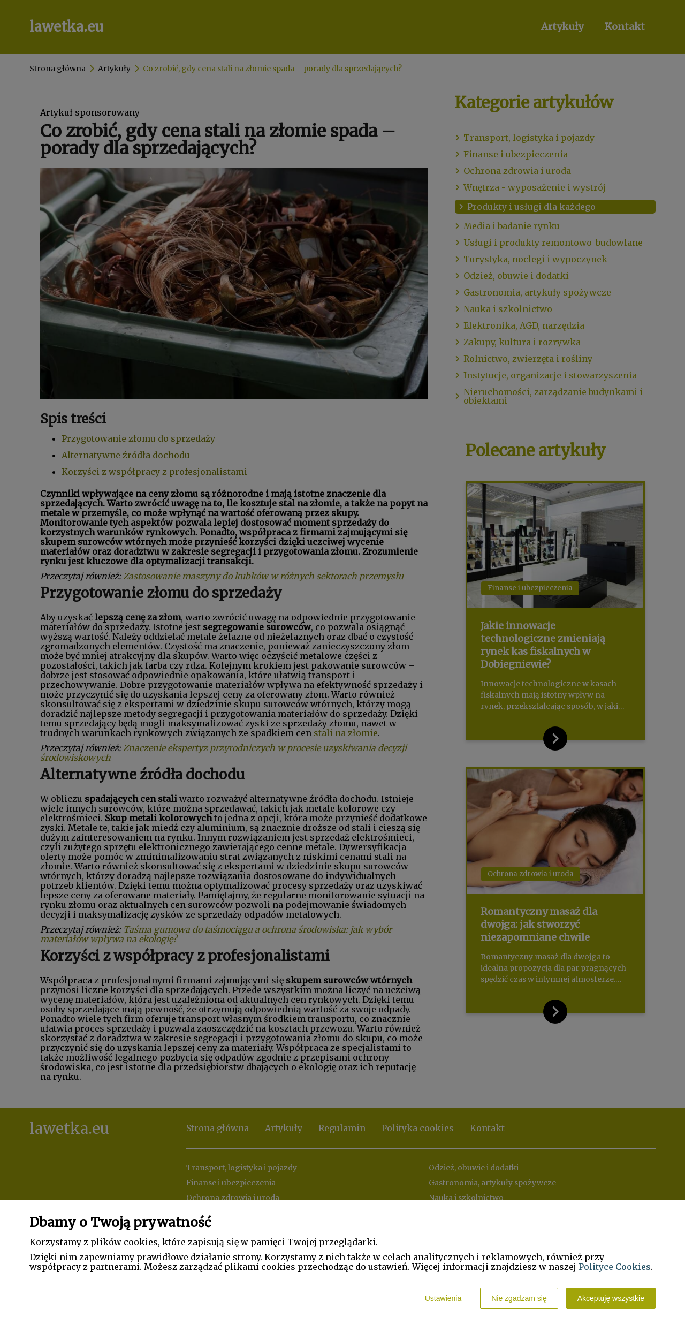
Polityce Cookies (615, 1266)
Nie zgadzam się (519, 1298)
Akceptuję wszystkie (610, 1298)
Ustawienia (443, 1298)
